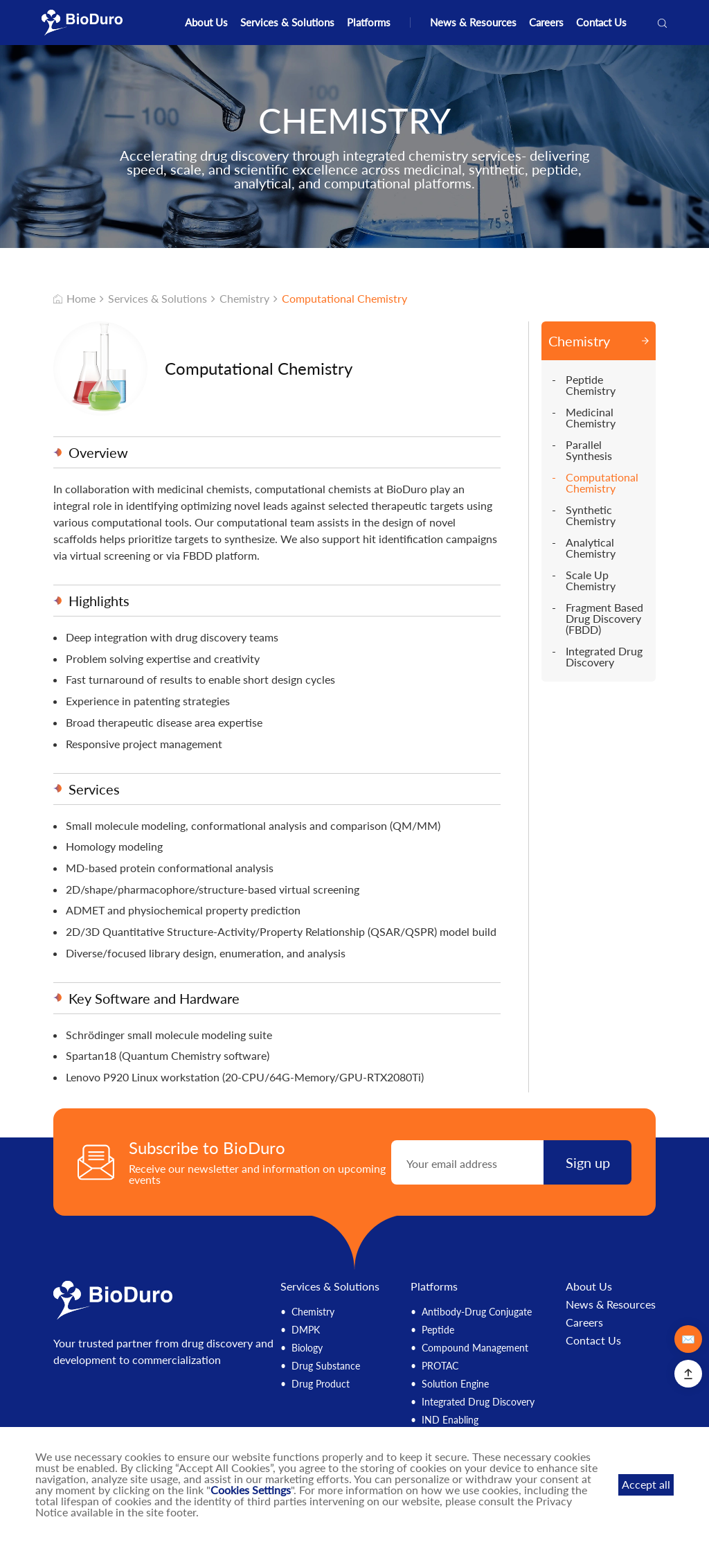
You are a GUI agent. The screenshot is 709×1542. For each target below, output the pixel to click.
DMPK (305, 1330)
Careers (546, 22)
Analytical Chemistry (591, 548)
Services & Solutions (287, 22)
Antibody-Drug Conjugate (477, 1312)
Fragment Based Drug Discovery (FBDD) (604, 618)
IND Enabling (450, 1420)
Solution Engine (455, 1384)
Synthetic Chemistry (591, 515)
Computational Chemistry (344, 298)
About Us (206, 22)
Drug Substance (325, 1366)
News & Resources (473, 22)
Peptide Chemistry (591, 385)
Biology (307, 1348)
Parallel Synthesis (589, 450)
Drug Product (320, 1384)
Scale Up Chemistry (591, 580)
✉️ (688, 1338)
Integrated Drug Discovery (604, 657)
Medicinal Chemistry (591, 418)
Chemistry (244, 298)
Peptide (438, 1330)
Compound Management (475, 1348)
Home (74, 298)
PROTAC (440, 1366)
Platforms (369, 22)
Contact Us (601, 22)
